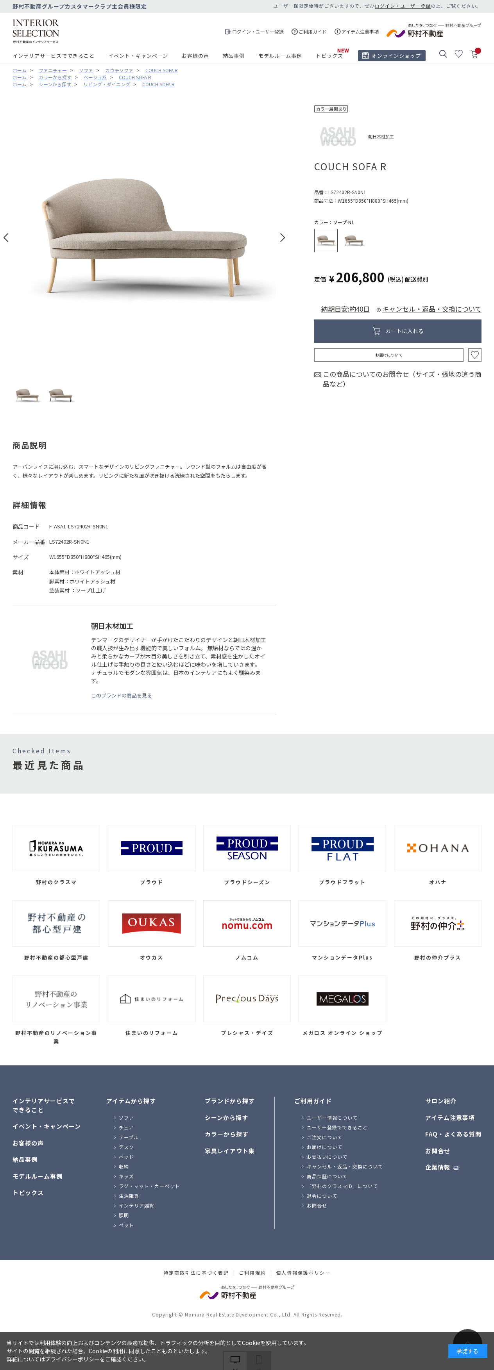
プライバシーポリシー (72, 1359)
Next (282, 237)
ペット (126, 1225)
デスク (126, 1146)
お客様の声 (195, 55)
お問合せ (317, 1205)
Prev (6, 237)
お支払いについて (327, 1156)
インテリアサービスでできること (54, 55)
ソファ (126, 1117)
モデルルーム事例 (280, 55)
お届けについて (389, 355)
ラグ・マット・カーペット (149, 1186)
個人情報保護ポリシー (303, 1272)
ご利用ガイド (313, 1101)
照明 (124, 1215)
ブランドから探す (230, 1101)
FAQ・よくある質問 (453, 1134)
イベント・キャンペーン (138, 55)
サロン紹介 (440, 1101)
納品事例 (234, 55)
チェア (126, 1127)
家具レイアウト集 (230, 1151)
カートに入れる (404, 331)
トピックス (329, 55)
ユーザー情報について (332, 1117)
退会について (322, 1195)
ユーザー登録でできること (337, 1127)
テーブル (129, 1137)
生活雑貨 (129, 1195)
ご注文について (324, 1137)
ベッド (126, 1156)
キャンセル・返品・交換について (431, 309)
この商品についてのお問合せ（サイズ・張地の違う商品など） (402, 379)
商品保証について (327, 1176)
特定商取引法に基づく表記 (196, 1272)
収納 (124, 1166)
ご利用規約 (252, 1272)
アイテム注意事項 (450, 1117)
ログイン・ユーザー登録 (403, 5)
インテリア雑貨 (136, 1205)
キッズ (126, 1176)
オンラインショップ (396, 55)
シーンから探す (226, 1117)
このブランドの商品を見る (121, 695)
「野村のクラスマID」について (342, 1186)
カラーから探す (227, 1134)
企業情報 (437, 1167)
